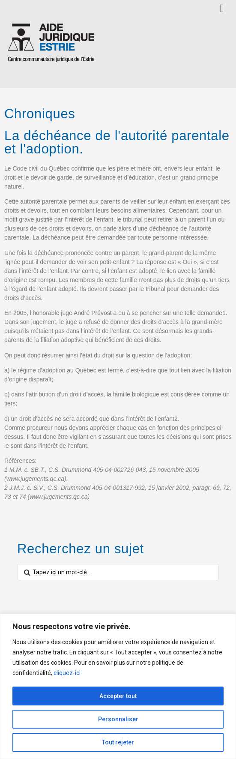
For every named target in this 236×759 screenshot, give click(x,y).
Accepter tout (118, 696)
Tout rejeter (118, 742)
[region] (118, 686)
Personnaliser (118, 719)
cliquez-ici (67, 672)
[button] (222, 8)
